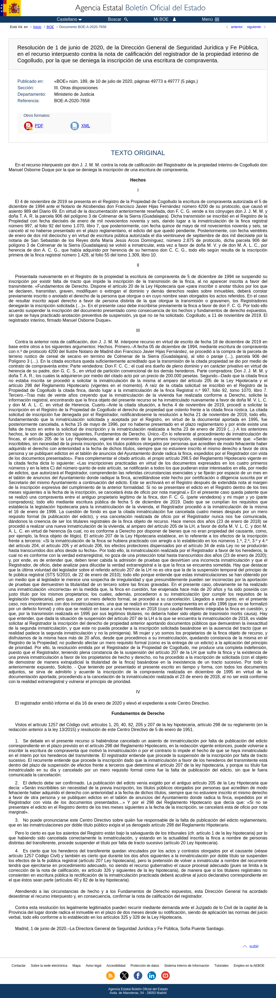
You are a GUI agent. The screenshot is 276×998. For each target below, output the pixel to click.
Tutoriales (222, 966)
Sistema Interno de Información (186, 966)
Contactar (19, 966)
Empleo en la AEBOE (249, 966)
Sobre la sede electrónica (49, 966)
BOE (50, 27)
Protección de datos (144, 966)
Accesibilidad (115, 966)
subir (254, 946)
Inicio (37, 27)
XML (85, 126)
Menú (210, 19)
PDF (39, 126)
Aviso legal (93, 966)
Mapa (77, 966)
